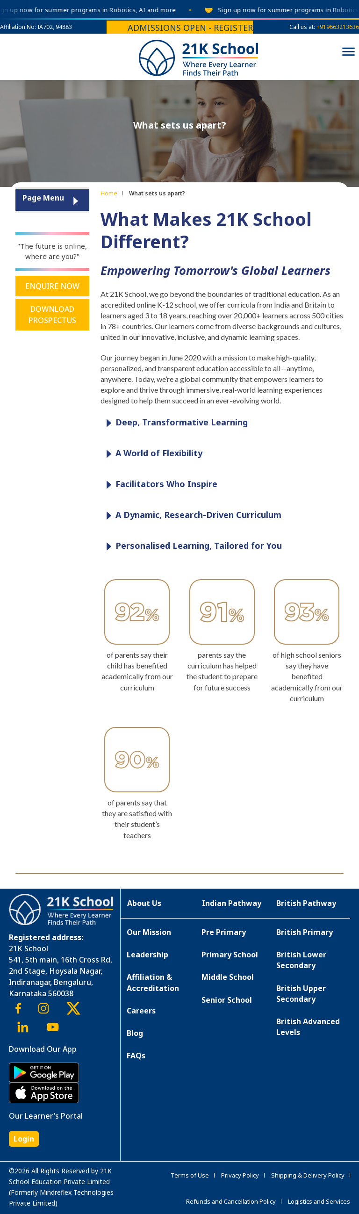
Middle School (227, 977)
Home (109, 193)
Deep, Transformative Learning (174, 423)
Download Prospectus (52, 314)
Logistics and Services (319, 1201)
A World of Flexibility (151, 453)
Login (24, 1139)
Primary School (229, 954)
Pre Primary (223, 932)
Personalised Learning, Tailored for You (191, 546)
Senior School (226, 1000)
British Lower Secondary (301, 959)
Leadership (147, 954)
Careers (141, 1011)
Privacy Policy (240, 1175)
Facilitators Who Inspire (159, 484)
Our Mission (149, 932)
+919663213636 (337, 27)
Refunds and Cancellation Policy (231, 1201)
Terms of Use (190, 1175)
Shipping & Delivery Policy (308, 1175)
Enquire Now (52, 286)
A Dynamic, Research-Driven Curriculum (191, 515)
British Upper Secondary (301, 993)
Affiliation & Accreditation (153, 982)
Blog (135, 1033)
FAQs (136, 1055)
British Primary (304, 932)
